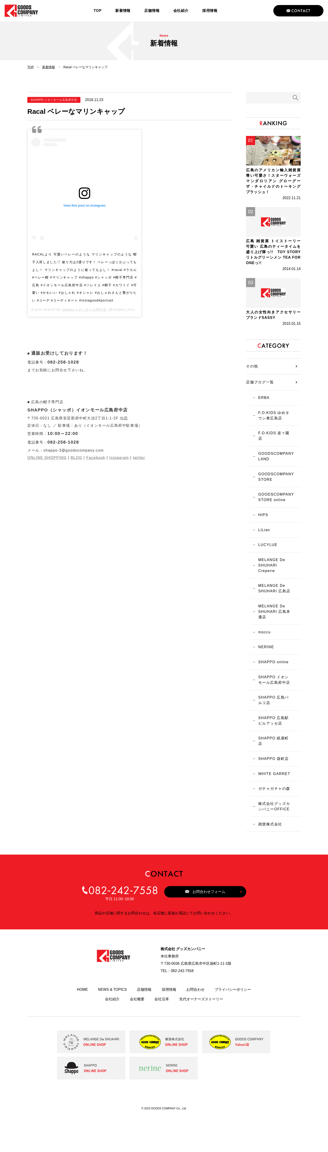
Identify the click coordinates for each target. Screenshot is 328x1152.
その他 (252, 390)
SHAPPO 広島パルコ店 (273, 734)
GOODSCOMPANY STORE (274, 499)
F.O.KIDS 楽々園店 (274, 459)
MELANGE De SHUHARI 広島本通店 (272, 641)
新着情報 (48, 67)
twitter (139, 458)
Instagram (119, 458)
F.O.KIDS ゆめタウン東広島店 (274, 440)
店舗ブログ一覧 (260, 406)
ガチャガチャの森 (272, 822)
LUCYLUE (265, 571)
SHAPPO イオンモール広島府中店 (273, 713)
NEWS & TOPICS (112, 1026)
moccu (262, 662)
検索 (296, 98)
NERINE (264, 678)
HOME (82, 1026)
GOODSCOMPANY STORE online (274, 520)
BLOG (76, 458)
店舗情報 (144, 1026)
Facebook (95, 458)
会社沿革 (161, 1035)
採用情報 (169, 1026)
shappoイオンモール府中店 (84, 309)
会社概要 (137, 1035)
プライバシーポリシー (233, 1026)
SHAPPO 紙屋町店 (273, 775)
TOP (30, 67)
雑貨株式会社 (268, 860)
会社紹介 (112, 1035)
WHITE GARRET (272, 807)
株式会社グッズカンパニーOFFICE (272, 841)
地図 (124, 418)
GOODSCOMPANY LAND (274, 477)
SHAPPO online (271, 694)
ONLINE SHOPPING (47, 458)
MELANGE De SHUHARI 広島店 (272, 617)
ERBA (262, 422)
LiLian (262, 555)
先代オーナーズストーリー (201, 1035)
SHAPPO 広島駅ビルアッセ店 (273, 756)
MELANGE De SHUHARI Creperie (269, 592)
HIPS (261, 539)
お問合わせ (195, 1026)
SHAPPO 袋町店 (271, 791)
